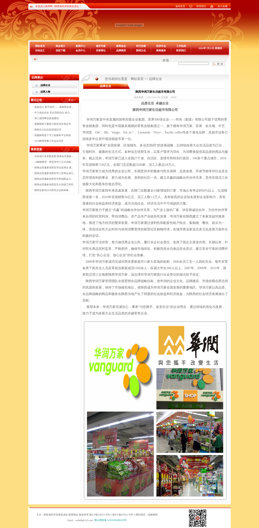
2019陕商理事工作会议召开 (49, 141)
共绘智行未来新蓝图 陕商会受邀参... (53, 156)
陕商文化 (141, 50)
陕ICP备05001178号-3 (124, 514)
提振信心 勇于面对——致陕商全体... (53, 107)
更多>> (72, 100)
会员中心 (80, 50)
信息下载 (60, 50)
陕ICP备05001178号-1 (100, 514)
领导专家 (101, 46)
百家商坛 (101, 50)
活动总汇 (40, 50)
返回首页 (180, 6)
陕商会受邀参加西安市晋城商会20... (53, 178)
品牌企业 (45, 85)
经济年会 (161, 46)
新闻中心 (80, 46)
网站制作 (140, 514)
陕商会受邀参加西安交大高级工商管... (54, 184)
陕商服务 (161, 50)
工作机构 (181, 46)
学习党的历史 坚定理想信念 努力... (52, 112)
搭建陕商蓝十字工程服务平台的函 (52, 135)
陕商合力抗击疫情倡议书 (47, 129)
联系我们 (201, 6)
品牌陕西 (121, 50)
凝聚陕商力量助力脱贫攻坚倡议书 (52, 124)
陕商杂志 (121, 46)
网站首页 (40, 46)
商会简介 (60, 46)
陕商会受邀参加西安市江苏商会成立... (54, 173)
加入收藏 (222, 6)
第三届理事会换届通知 (46, 118)
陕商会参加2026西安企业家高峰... (52, 190)
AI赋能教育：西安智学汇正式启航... (53, 162)
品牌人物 (45, 91)
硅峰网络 (153, 514)
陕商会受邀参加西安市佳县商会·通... (53, 167)
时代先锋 (141, 46)
